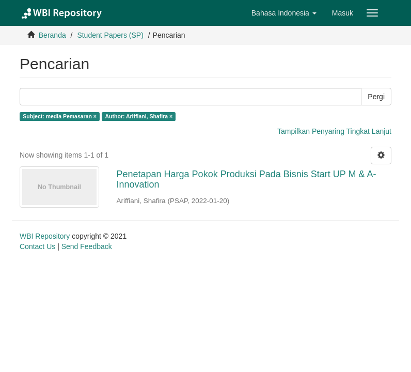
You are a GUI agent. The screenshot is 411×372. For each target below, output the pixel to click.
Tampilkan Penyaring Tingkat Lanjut (334, 131)
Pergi (376, 96)
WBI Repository (45, 236)
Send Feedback (86, 246)
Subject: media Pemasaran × (60, 116)
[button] (284, 13)
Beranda (52, 35)
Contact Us (37, 246)
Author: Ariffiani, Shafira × (138, 116)
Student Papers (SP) (110, 35)
